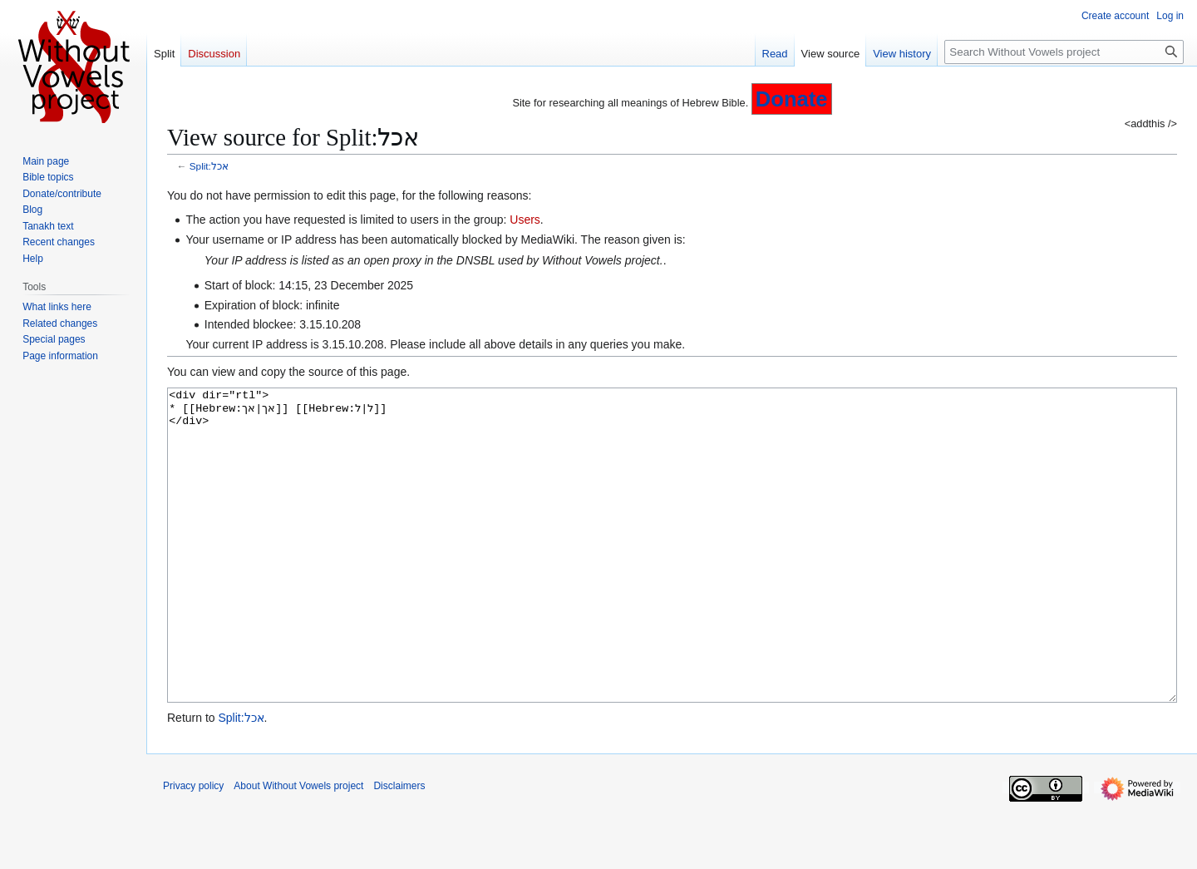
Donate (792, 99)
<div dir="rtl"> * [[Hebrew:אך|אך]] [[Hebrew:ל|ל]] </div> (672, 577)
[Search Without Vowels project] (1064, 52)
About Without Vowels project (298, 848)
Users (525, 219)
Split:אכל (209, 165)
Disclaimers (399, 848)
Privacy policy (193, 848)
